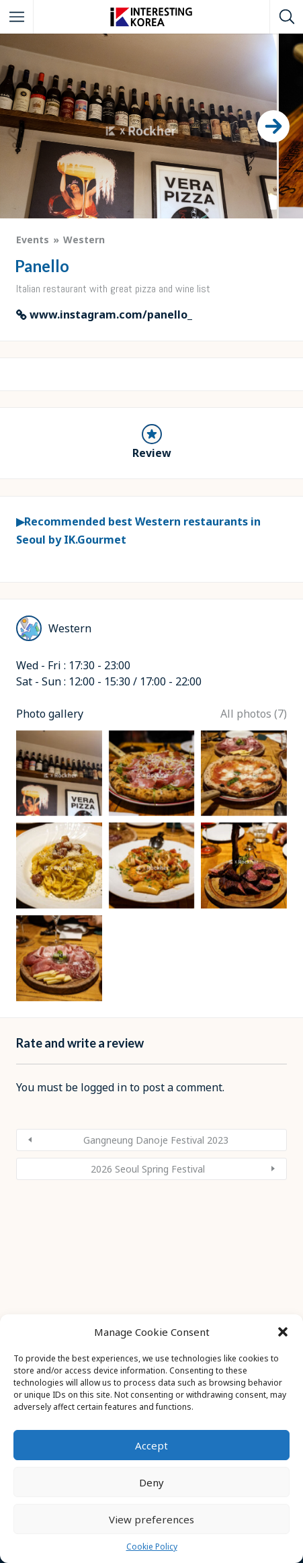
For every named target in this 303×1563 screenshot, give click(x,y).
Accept (151, 1445)
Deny (151, 1482)
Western (84, 239)
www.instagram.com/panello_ (111, 314)
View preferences (151, 1519)
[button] (283, 1332)
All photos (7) (253, 940)
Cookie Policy (151, 1546)
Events (32, 239)
